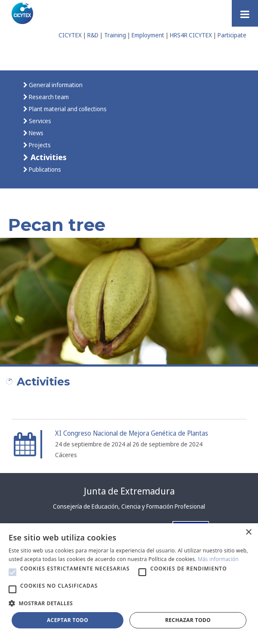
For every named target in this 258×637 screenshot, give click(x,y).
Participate (232, 35)
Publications (44, 169)
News (35, 133)
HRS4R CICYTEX (191, 35)
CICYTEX (70, 35)
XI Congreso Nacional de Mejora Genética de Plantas (131, 433)
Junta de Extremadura (129, 491)
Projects (39, 145)
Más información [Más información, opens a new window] (218, 559)
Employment (148, 35)
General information (55, 85)
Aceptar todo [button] (67, 620)
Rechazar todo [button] (188, 620)
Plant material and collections (67, 109)
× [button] (248, 532)
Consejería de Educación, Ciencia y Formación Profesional (129, 506)
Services (39, 121)
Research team (48, 97)
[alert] (129, 580)
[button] (12, 572)
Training (115, 35)
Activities (47, 157)
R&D (92, 35)
